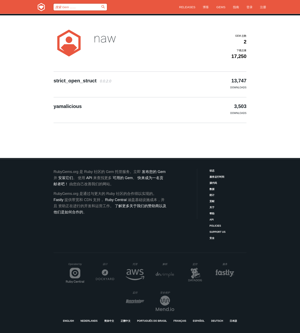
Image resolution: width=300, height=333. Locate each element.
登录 (249, 7)
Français (180, 320)
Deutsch (217, 320)
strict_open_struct (82, 80)
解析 (168, 264)
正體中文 (126, 320)
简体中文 (109, 320)
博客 (206, 7)
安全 (212, 238)
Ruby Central (116, 200)
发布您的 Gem (154, 172)
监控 (198, 264)
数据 (212, 189)
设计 (108, 264)
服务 (228, 264)
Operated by (76, 265)
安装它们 (65, 178)
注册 (263, 7)
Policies (215, 225)
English (68, 320)
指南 (236, 7)
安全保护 (167, 292)
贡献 (212, 201)
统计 (212, 195)
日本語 (233, 320)
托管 (138, 264)
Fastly (58, 200)
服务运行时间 (217, 176)
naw (105, 38)
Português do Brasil (152, 320)
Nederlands (88, 320)
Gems (220, 7)
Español (199, 320)
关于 (212, 207)
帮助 (212, 213)
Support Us (218, 232)
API (212, 219)
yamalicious (68, 106)
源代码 (213, 183)
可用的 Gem (123, 178)
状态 (212, 170)
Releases (187, 7)
